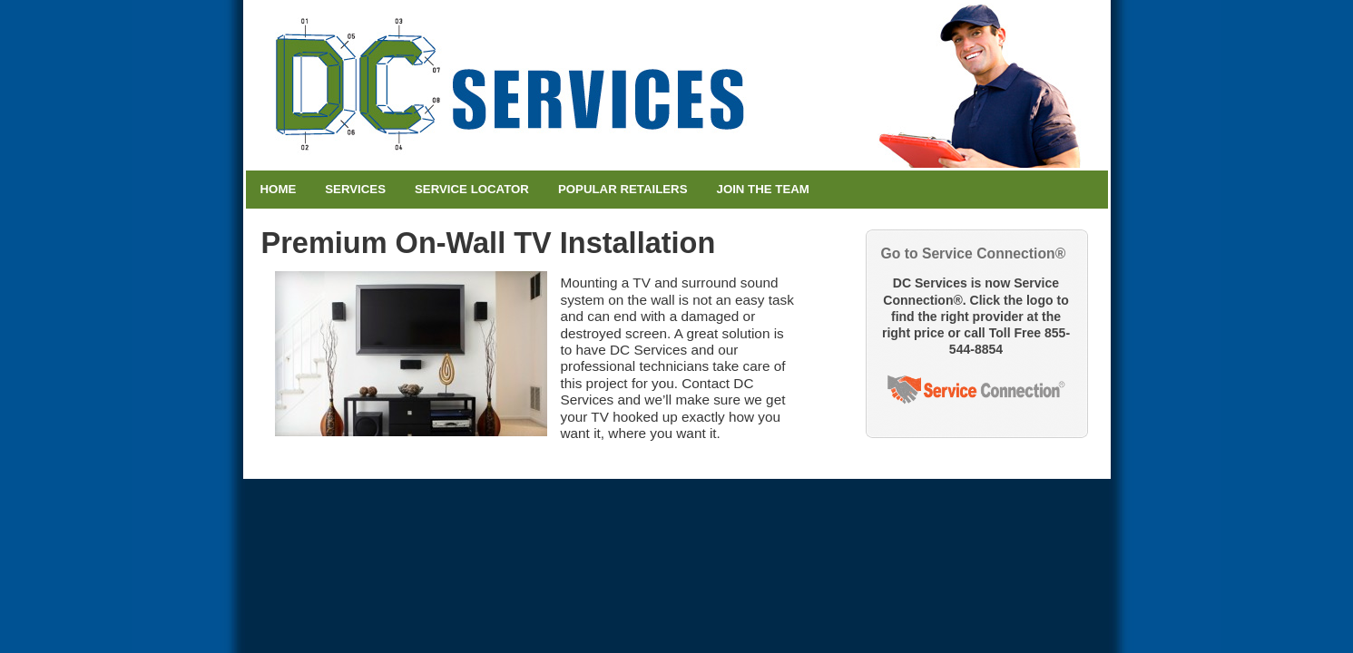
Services (355, 189)
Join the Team (763, 189)
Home (278, 189)
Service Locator (472, 189)
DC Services (677, 85)
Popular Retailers (623, 189)
